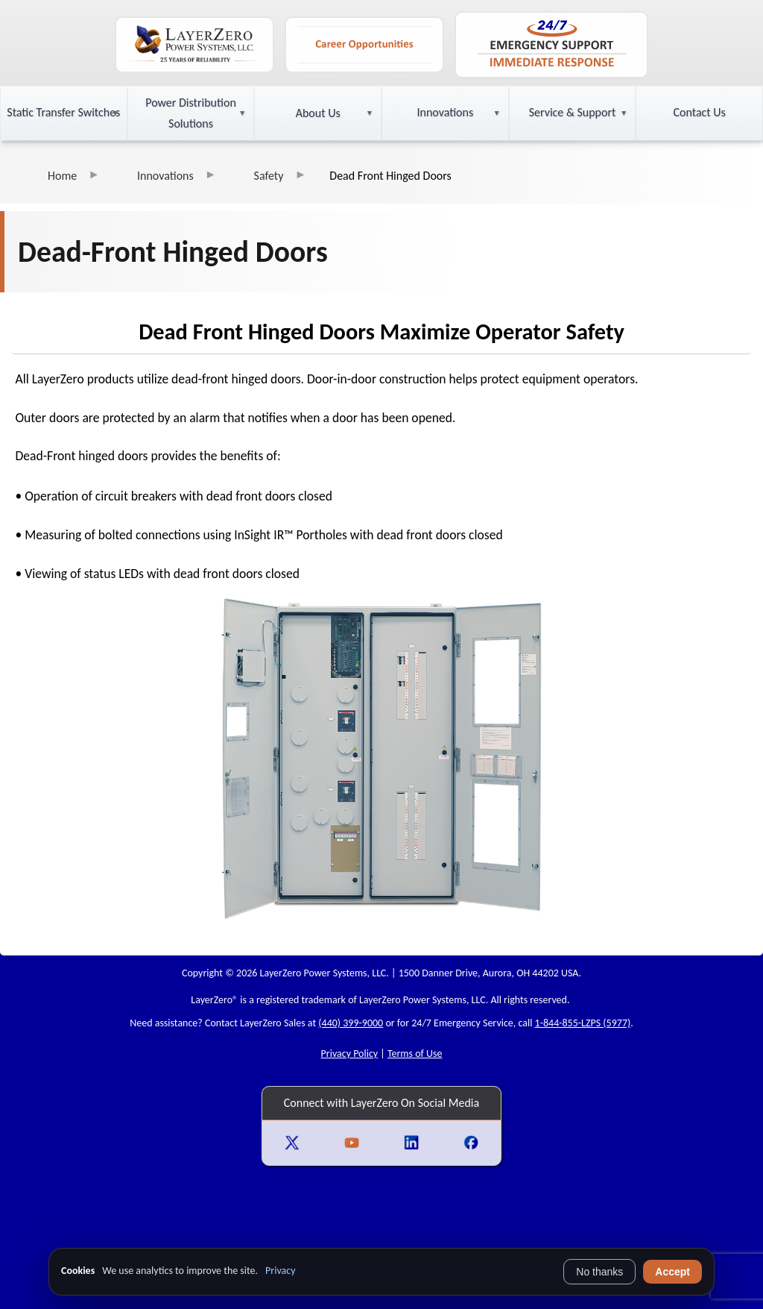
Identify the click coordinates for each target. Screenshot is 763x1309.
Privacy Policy (350, 1053)
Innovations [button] (445, 112)
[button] (63, 113)
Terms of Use (415, 1053)
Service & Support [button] (572, 112)
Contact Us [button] (700, 112)
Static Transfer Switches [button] (63, 112)
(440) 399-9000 (350, 1023)
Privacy (280, 1270)
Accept (672, 1272)
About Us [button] (318, 113)
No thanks (599, 1272)
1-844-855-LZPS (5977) (583, 1023)
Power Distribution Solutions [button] (190, 113)
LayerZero (211, 999)
